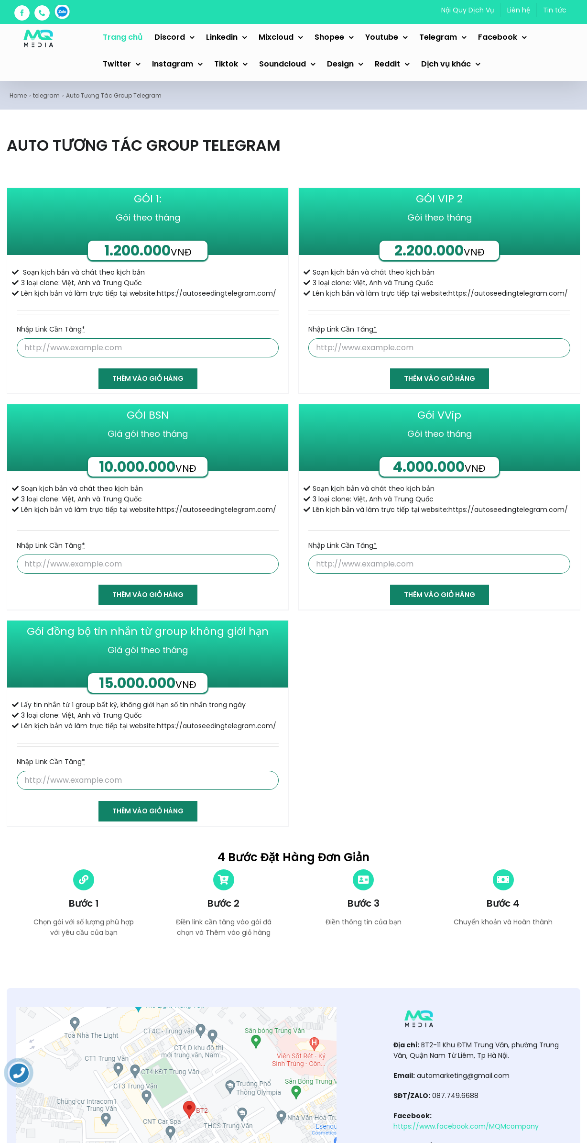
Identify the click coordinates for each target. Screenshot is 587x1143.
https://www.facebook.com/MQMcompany (466, 1126)
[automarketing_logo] (418, 1010)
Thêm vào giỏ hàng (148, 378)
